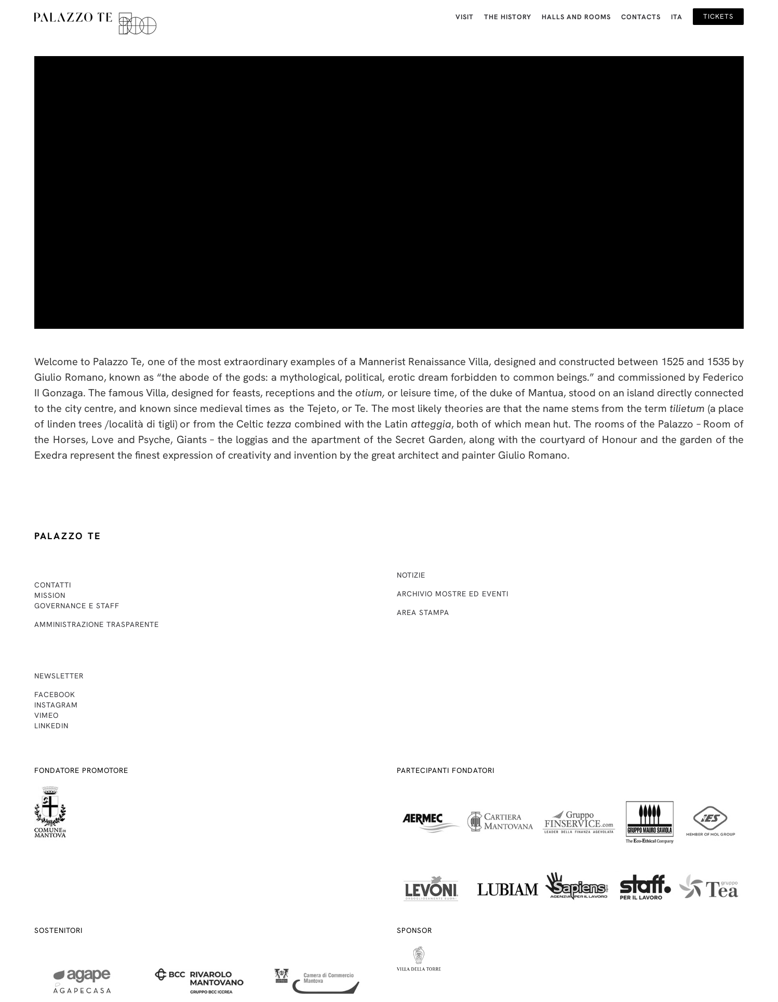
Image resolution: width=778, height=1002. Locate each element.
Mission (49, 595)
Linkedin (51, 725)
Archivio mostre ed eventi (452, 593)
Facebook (54, 694)
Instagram (56, 705)
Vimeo (46, 715)
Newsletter (59, 675)
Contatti (52, 585)
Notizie (411, 575)
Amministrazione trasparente (96, 624)
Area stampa (423, 612)
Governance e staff (76, 605)
